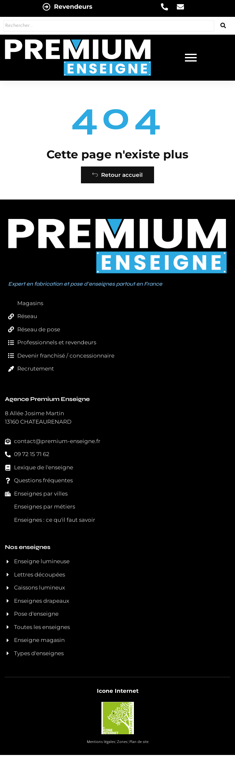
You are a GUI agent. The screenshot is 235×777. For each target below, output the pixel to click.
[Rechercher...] (108, 25)
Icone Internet (117, 691)
